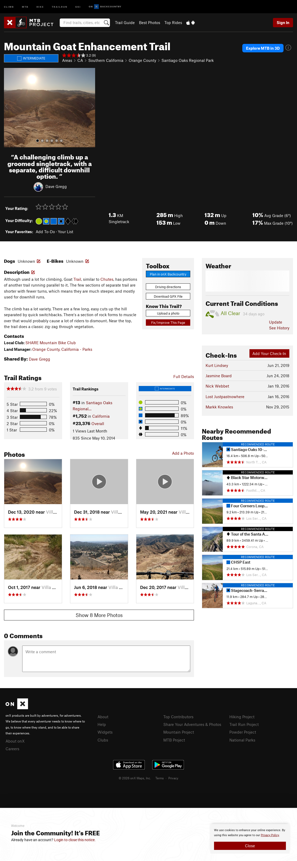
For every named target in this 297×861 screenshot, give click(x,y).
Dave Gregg (56, 186)
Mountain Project (178, 732)
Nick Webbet (217, 386)
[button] (9, 107)
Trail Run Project (244, 724)
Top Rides (173, 22)
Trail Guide (125, 22)
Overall (97, 423)
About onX (15, 741)
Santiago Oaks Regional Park (187, 60)
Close (250, 845)
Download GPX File (168, 296)
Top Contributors (178, 716)
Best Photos (149, 22)
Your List (65, 231)
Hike (40, 6)
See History (279, 327)
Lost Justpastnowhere (225, 396)
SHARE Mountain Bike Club (50, 342)
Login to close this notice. (75, 840)
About (103, 716)
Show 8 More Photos (99, 615)
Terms (159, 778)
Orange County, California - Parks (62, 349)
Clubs (103, 740)
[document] (250, 839)
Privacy (173, 778)
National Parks (242, 740)
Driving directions (168, 287)
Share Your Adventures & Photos (192, 724)
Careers (12, 748)
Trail (77, 279)
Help (102, 724)
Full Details (183, 376)
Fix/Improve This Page (168, 322)
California (101, 416)
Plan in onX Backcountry (168, 274)
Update (275, 322)
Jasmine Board (219, 375)
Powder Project (242, 732)
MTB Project (174, 740)
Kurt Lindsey (217, 365)
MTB (25, 6)
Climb (9, 6)
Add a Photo (183, 453)
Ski (78, 6)
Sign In (283, 22)
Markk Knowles (219, 406)
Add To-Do (45, 231)
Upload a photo (168, 313)
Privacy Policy (270, 835)
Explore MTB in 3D (263, 48)
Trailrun (59, 6)
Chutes (106, 279)
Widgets (105, 732)
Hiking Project (241, 716)
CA (80, 60)
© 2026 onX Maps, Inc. (135, 778)
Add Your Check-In (269, 353)
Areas (67, 60)
